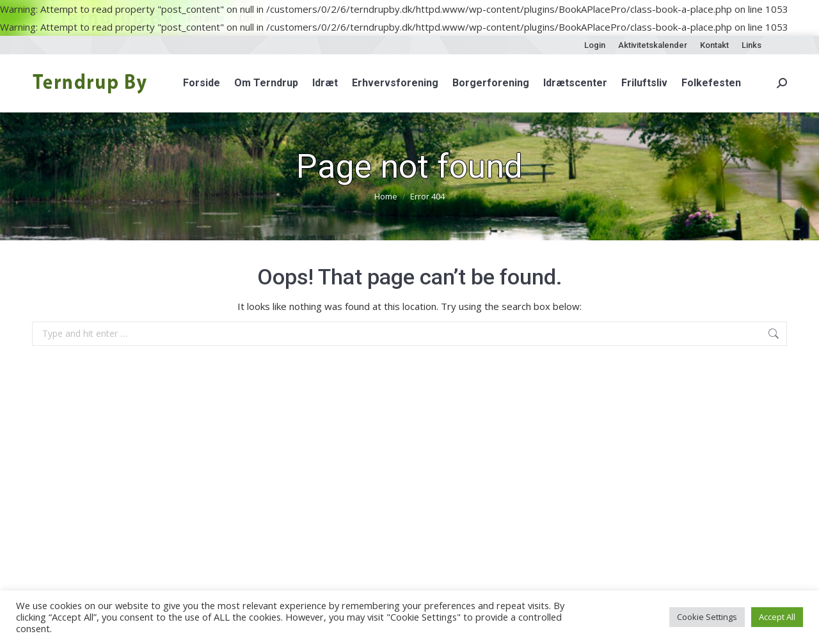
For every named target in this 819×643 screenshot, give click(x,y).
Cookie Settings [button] (707, 617)
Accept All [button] (777, 617)
